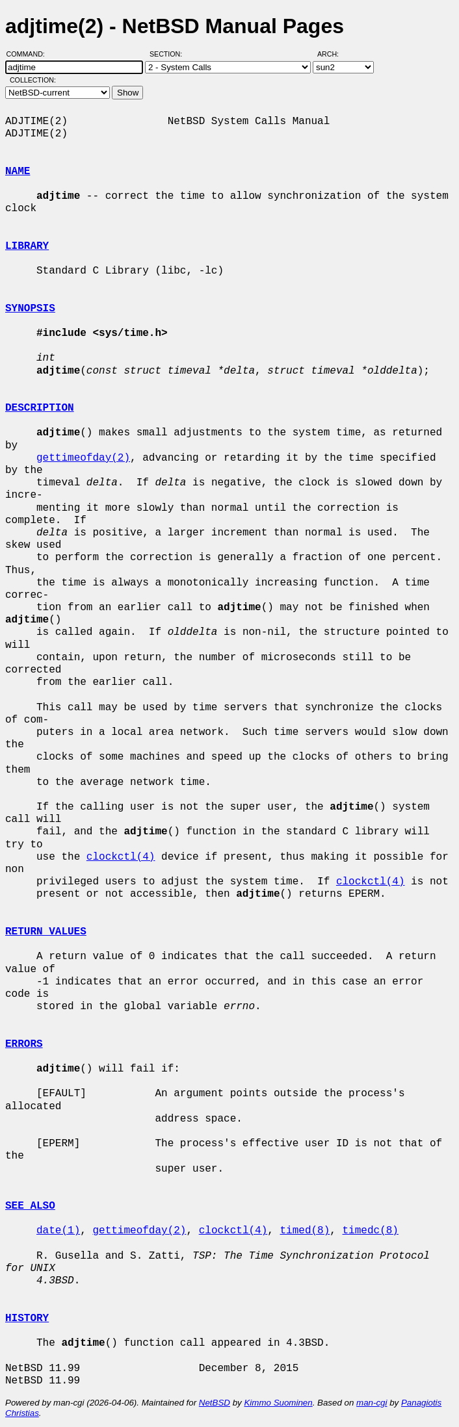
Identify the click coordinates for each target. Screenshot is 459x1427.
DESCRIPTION (39, 408)
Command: (30, 54)
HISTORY (27, 1318)
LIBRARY (27, 246)
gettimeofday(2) (83, 458)
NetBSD (214, 1403)
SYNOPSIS (30, 309)
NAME (17, 171)
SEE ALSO (30, 1206)
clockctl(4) (120, 857)
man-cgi (371, 1403)
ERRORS (24, 1044)
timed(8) (305, 1231)
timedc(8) (370, 1231)
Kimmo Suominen (278, 1403)
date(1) (58, 1231)
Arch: (333, 54)
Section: (169, 54)
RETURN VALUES (45, 932)
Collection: (33, 80)
